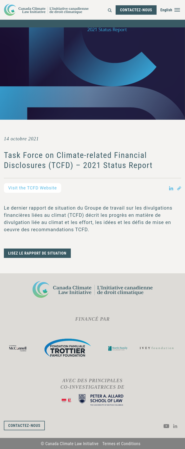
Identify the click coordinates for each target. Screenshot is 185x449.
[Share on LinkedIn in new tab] (171, 188)
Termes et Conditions (121, 443)
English (166, 10)
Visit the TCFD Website (32, 187)
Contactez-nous (136, 10)
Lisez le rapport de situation (37, 253)
